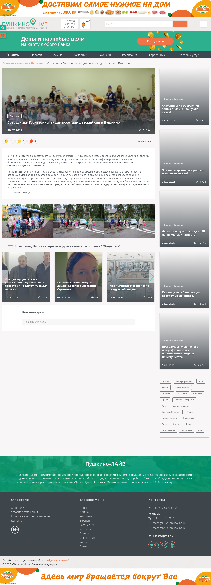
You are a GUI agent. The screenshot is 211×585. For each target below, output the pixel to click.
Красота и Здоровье (184, 399)
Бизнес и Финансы (173, 99)
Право (190, 412)
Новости (36, 55)
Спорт (176, 424)
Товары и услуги (190, 55)
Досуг (188, 424)
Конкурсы (86, 542)
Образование (168, 430)
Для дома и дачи (181, 405)
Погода (84, 533)
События (182, 393)
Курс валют (87, 529)
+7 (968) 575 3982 (163, 518)
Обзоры (165, 381)
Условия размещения (24, 512)
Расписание (87, 525)
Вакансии (105, 55)
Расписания (129, 55)
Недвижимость (169, 418)
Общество (14, 116)
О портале (17, 508)
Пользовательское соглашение (30, 516)
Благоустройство (184, 381)
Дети (164, 424)
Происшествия (182, 387)
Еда (200, 430)
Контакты (16, 520)
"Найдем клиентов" (56, 560)
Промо (165, 399)
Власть (165, 387)
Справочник (157, 55)
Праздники (188, 418)
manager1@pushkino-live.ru (169, 523)
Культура (197, 393)
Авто (164, 405)
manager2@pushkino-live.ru (169, 528)
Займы (84, 546)
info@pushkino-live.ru (165, 508)
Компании (80, 55)
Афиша (57, 55)
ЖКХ (201, 381)
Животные (186, 430)
